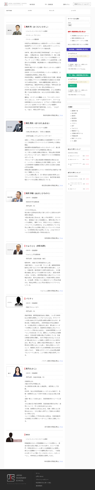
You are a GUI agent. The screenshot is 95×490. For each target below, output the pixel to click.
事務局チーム (75, 131)
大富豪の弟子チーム (77, 133)
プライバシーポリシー (42, 479)
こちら (61, 115)
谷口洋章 (74, 113)
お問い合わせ (39, 476)
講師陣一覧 (75, 110)
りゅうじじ (75, 128)
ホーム (38, 473)
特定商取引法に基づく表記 (43, 482)
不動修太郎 (75, 136)
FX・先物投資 (49, 4)
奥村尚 (73, 115)
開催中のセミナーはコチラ (82, 4)
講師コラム (66, 4)
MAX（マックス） (77, 138)
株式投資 (32, 4)
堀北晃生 (74, 118)
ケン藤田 (74, 141)
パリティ (74, 123)
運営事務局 (39, 485)
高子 (73, 125)
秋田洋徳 (74, 120)
